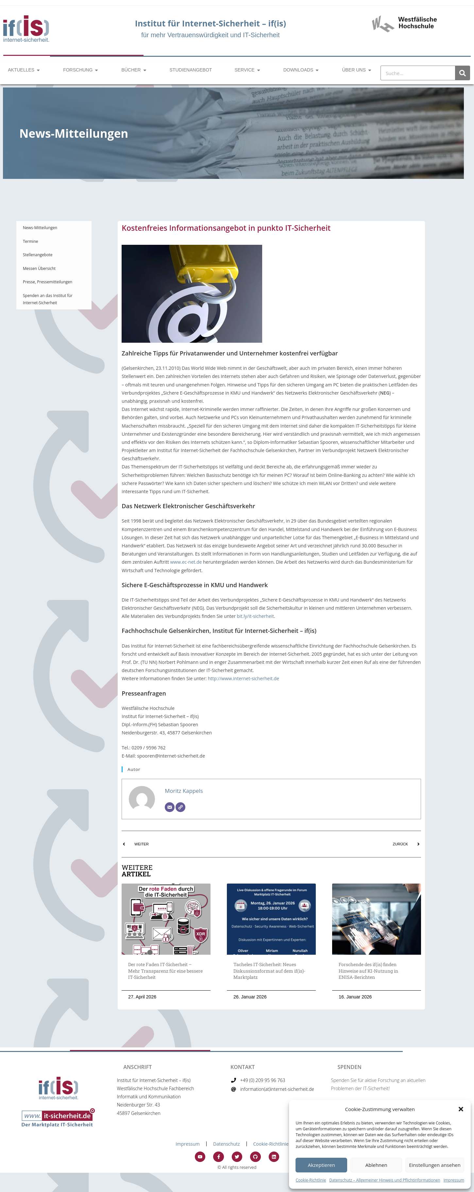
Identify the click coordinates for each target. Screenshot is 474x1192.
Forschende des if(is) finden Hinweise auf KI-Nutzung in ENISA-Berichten (368, 970)
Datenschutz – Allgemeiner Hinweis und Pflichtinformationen (384, 1180)
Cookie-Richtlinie (311, 1180)
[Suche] (462, 73)
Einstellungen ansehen (435, 1165)
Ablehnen (376, 1165)
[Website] (180, 807)
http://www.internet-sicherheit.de (243, 678)
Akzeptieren (321, 1165)
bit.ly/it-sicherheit (255, 616)
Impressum (454, 1180)
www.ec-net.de (186, 562)
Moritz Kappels (184, 790)
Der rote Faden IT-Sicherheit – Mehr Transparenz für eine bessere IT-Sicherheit (165, 970)
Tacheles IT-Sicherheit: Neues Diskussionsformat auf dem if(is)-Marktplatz (269, 970)
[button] (461, 1109)
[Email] (170, 807)
